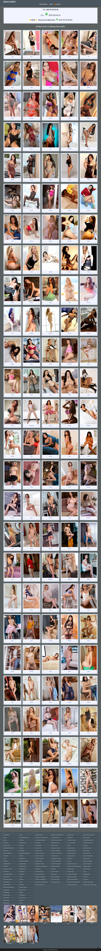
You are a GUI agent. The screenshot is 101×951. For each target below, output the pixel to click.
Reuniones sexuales (72, 876)
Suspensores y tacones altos (90, 884)
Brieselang (5, 850)
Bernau (5, 840)
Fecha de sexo (70, 871)
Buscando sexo (86, 853)
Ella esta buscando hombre (73, 882)
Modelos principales (88, 882)
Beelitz (5, 837)
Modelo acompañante (40, 879)
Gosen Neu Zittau (7, 868)
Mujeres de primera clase (57, 834)
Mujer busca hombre (56, 840)
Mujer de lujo (6, 895)
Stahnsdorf (22, 871)
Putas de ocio (54, 845)
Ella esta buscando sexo (89, 834)
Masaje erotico (38, 861)
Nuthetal (21, 840)
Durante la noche (87, 863)
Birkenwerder (6, 845)
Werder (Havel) (23, 887)
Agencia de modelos (72, 884)
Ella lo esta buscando (72, 879)
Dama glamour (54, 855)
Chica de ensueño (39, 884)
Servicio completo (55, 850)
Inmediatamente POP (88, 840)
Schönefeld (22, 858)
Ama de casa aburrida (56, 853)
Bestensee (5, 842)
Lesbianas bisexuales (40, 840)
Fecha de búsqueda (87, 855)
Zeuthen (21, 900)
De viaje (69, 861)
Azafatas (53, 868)
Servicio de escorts (39, 874)
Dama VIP (85, 879)
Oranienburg (22, 842)
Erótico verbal (86, 868)
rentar (84, 871)
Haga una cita (86, 858)
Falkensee (5, 861)
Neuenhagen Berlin (24, 837)
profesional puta (71, 855)
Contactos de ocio (55, 848)
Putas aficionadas (55, 879)
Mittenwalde (6, 900)
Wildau (21, 892)
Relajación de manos (56, 858)
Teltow (21, 876)
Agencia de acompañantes (41, 882)
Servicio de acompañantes (41, 837)
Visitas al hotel (54, 871)
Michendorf (6, 897)
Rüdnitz (21, 855)
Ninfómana (70, 837)
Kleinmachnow (7, 884)
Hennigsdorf (6, 876)
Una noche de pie (71, 840)
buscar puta (86, 850)
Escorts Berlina (43, 4)
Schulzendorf (22, 863)
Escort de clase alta (55, 863)
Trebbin (21, 879)
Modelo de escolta (39, 863)
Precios (51, 4)
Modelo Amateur (39, 834)
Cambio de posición (88, 842)
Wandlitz (21, 884)
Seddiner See (22, 868)
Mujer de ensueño (87, 861)
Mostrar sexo (70, 868)
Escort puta (38, 868)
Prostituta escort (39, 871)
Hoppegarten (6, 882)
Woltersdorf (22, 895)
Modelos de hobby (55, 866)
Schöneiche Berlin (23, 861)
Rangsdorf (21, 850)
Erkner (5, 858)
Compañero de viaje (72, 863)
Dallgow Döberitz (7, 853)
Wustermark (22, 897)
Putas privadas (70, 848)
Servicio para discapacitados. (74, 866)
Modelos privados (71, 850)
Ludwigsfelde (6, 892)
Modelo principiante (40, 876)
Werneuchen (22, 889)
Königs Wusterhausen (8, 887)
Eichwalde (5, 855)
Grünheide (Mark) (7, 874)
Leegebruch (6, 889)
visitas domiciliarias (56, 861)
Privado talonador (71, 853)
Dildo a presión (87, 866)
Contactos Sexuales (72, 874)
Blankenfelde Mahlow (8, 848)
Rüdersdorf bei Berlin (24, 853)
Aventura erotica (39, 855)
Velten (20, 882)
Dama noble (38, 848)
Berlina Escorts (9, 1)
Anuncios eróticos (39, 853)
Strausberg (22, 874)
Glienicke (5, 866)
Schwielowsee (22, 866)
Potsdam (21, 848)
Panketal (21, 845)
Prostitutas (38, 842)
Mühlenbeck (6, 903)
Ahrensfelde (6, 834)
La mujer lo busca (55, 837)
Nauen (21, 834)
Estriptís (85, 845)
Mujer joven (54, 874)
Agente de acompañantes (41, 866)
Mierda (69, 845)
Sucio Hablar (38, 845)
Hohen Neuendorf (7, 879)
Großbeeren (6, 871)
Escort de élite (38, 850)
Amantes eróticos (39, 858)
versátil (85, 876)
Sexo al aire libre (71, 842)
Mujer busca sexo (55, 842)
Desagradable (86, 874)
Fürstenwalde (6, 863)
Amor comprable (55, 876)
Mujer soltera (86, 837)
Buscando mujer (87, 848)
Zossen (21, 903)
